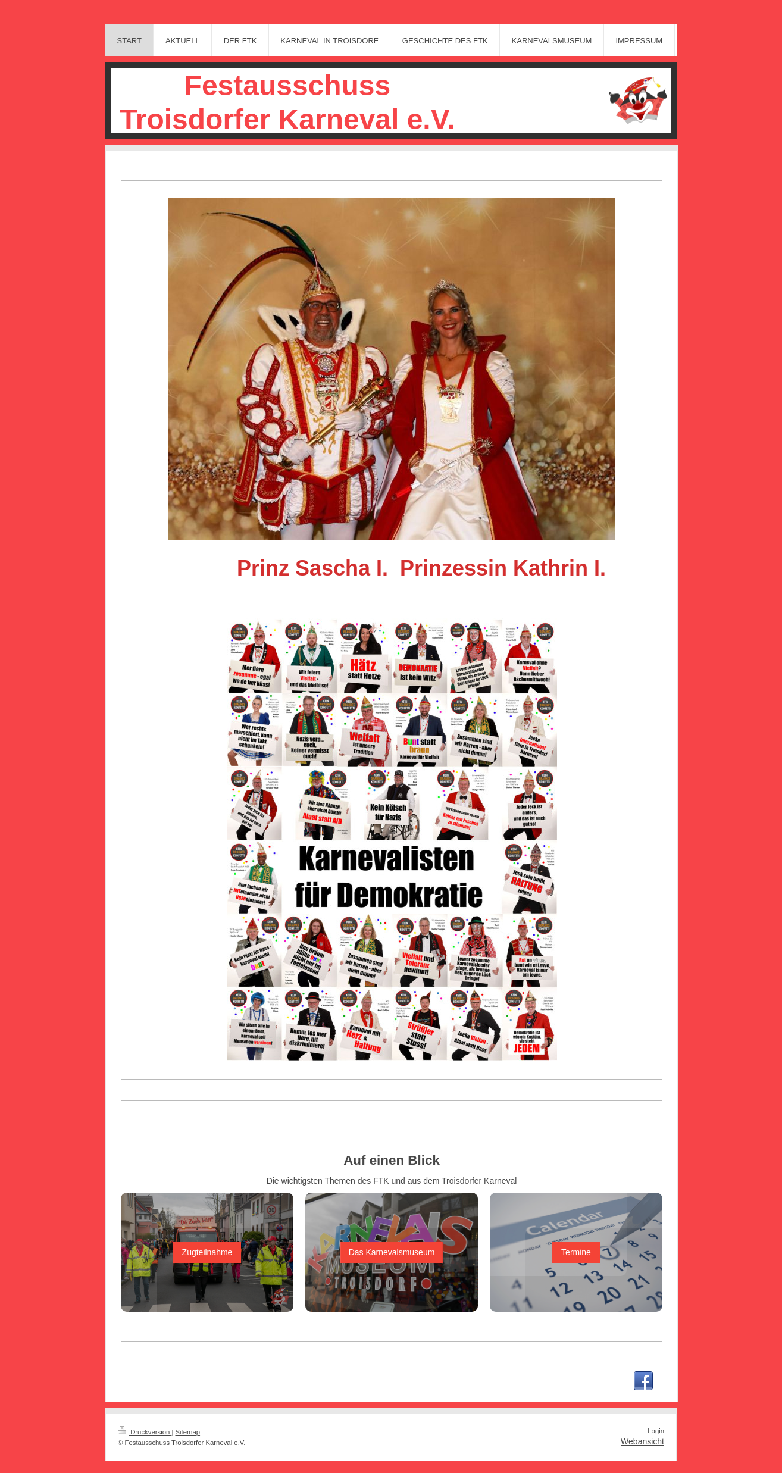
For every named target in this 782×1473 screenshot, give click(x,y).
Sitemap (188, 1432)
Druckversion (144, 1432)
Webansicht (642, 1441)
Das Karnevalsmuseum (392, 1252)
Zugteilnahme (207, 1252)
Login (656, 1430)
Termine (576, 1252)
